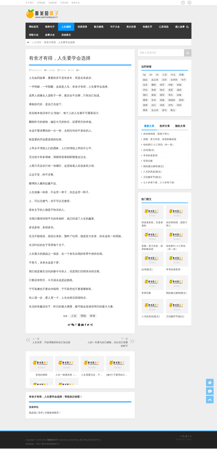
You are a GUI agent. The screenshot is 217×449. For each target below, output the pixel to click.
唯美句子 (50, 26)
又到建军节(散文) (152, 177)
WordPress (74, 440)
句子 (183, 79)
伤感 (181, 74)
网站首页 (33, 26)
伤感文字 (147, 26)
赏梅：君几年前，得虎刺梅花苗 (159, 139)
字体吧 (47, 444)
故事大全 (50, 34)
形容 (153, 90)
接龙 (153, 95)
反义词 (154, 79)
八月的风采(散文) (152, 171)
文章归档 (64, 3)
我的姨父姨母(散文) (153, 166)
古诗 (164, 79)
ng (144, 74)
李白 (170, 95)
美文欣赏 (131, 26)
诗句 (170, 105)
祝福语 (171, 100)
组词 (181, 100)
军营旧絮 (148, 160)
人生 (74, 315)
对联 (170, 85)
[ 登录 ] (40, 412)
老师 (145, 105)
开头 (145, 90)
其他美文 (66, 34)
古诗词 (174, 79)
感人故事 (180, 26)
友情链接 (41, 3)
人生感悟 (66, 26)
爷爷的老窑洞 (150, 155)
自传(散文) (148, 150)
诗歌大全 (33, 34)
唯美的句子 (37, 70)
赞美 (145, 110)
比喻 (179, 95)
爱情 (145, 100)
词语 (162, 105)
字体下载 (40, 444)
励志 (145, 79)
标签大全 (76, 3)
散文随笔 (98, 26)
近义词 (154, 110)
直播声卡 (55, 444)
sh (151, 74)
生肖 (153, 100)
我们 (145, 95)
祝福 (162, 100)
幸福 (179, 85)
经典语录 (82, 26)
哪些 (153, 85)
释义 (173, 110)
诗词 (179, 105)
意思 (170, 90)
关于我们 (30, 3)
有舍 (92, 315)
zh (157, 74)
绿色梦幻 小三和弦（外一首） (159, 144)
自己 (153, 105)
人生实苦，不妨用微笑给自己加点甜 (51, 342)
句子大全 (115, 26)
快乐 (162, 90)
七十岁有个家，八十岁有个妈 (158, 182)
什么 (173, 74)
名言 (145, 85)
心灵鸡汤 (163, 26)
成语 (179, 90)
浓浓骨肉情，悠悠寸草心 (156, 133)
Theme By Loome (183, 439)
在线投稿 (53, 3)
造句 (164, 110)
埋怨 (83, 315)
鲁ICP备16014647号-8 (90, 440)
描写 (162, 95)
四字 (162, 85)
